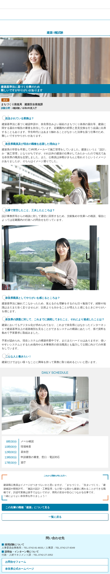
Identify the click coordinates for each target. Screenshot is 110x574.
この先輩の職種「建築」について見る (27, 507)
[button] (105, 4)
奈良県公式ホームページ (19, 568)
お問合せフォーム (15, 561)
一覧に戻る (55, 516)
